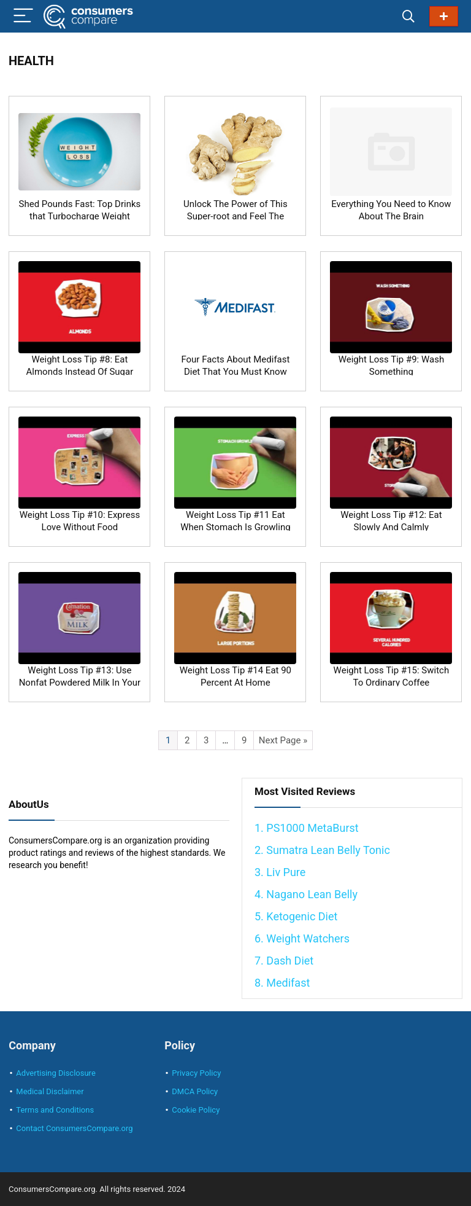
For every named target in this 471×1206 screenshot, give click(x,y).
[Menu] (23, 16)
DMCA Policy (195, 1091)
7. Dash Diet (284, 960)
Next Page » (283, 740)
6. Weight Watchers (302, 938)
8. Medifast (282, 982)
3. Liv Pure (280, 872)
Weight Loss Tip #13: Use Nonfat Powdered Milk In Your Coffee (79, 682)
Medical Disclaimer (49, 1091)
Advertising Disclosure (55, 1073)
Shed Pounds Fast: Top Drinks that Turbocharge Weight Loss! (80, 216)
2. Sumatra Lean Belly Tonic (322, 850)
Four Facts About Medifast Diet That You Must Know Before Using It (235, 372)
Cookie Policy (196, 1109)
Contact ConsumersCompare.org (74, 1128)
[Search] (408, 16)
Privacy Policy (196, 1073)
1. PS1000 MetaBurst (307, 827)
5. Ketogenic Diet (296, 916)
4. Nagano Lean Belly (306, 894)
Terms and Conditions (55, 1109)
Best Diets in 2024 (444, 16)
